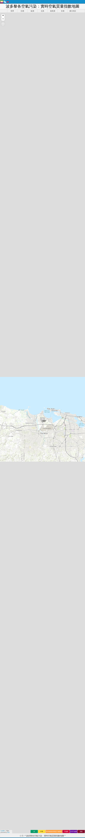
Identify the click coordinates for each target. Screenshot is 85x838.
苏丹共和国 (71, 420)
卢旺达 (27, 448)
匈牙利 (27, 503)
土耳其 (27, 446)
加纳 (5, 432)
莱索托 (27, 422)
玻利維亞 (49, 501)
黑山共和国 (71, 443)
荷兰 (5, 446)
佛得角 (27, 508)
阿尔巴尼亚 (71, 427)
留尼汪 (27, 455)
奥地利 (27, 479)
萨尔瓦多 (49, 429)
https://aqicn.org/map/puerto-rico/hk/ (42, 80)
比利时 (27, 482)
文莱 (5, 484)
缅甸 (5, 427)
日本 (5, 474)
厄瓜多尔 (49, 439)
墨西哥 (27, 451)
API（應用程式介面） (42, 768)
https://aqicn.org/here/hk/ (42, 98)
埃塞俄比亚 (71, 434)
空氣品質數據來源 (42, 759)
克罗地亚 (49, 467)
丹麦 (5, 439)
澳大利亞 (49, 484)
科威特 (6, 498)
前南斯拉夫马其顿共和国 (73, 502)
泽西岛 (27, 417)
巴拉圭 (27, 460)
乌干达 (27, 441)
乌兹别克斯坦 (72, 472)
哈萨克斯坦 (71, 439)
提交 (63, 805)
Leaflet (3, 72)
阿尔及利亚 (71, 453)
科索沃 (27, 436)
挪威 (5, 443)
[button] (3, 15)
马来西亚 (49, 424)
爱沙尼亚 (49, 422)
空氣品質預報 (42, 763)
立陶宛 (27, 415)
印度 (5, 465)
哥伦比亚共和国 (73, 479)
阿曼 (5, 434)
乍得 (5, 479)
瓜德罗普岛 (71, 441)
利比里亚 (49, 479)
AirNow (70, 571)
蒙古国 (6, 508)
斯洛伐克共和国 (73, 477)
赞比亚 (27, 432)
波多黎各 (49, 443)
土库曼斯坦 (71, 415)
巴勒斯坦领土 (72, 460)
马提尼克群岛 (72, 463)
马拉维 (27, 427)
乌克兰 (27, 443)
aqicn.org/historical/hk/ (41, 344)
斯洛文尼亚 (50, 505)
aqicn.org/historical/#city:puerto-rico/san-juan (50, 321)
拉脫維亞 (49, 489)
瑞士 (5, 458)
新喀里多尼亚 (72, 458)
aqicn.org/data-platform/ (42, 348)
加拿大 (27, 496)
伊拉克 (27, 489)
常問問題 (41, 753)
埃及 (5, 448)
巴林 (5, 486)
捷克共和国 (71, 429)
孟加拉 (27, 484)
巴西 (5, 491)
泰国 (5, 463)
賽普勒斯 (49, 453)
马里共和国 (71, 446)
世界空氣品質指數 (16, 688)
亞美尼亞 (49, 465)
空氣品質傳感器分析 (42, 749)
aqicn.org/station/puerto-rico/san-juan (50, 324)
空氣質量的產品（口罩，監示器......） (42, 766)
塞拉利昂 (49, 446)
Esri (8, 74)
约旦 (5, 470)
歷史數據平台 (42, 770)
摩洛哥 (6, 501)
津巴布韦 (49, 458)
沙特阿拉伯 (71, 432)
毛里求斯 (49, 463)
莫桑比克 (49, 427)
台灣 (5, 482)
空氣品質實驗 (42, 746)
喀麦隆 (48, 417)
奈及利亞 (49, 432)
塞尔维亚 (49, 420)
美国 (5, 477)
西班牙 (27, 498)
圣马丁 (6, 496)
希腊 (5, 420)
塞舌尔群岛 (71, 422)
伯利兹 (27, 494)
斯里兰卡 (49, 477)
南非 (5, 467)
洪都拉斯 (49, 472)
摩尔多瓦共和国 (73, 484)
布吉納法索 (50, 508)
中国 (5, 424)
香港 (5, 460)
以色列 (27, 505)
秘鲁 (5, 415)
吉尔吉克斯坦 (72, 470)
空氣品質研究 (41, 739)
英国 (5, 451)
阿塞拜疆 (49, 491)
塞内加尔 (49, 436)
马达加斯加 (71, 451)
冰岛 (5, 417)
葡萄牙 (27, 463)
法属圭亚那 (71, 448)
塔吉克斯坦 (71, 417)
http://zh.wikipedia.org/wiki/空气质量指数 (46, 662)
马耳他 (27, 420)
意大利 (27, 472)
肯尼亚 (6, 505)
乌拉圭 (27, 439)
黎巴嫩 (27, 474)
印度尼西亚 (71, 436)
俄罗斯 (27, 453)
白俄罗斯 (49, 441)
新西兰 (27, 467)
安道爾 (27, 424)
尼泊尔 (27, 470)
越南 (5, 472)
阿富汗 (48, 415)
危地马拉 (49, 482)
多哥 (5, 489)
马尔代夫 (49, 460)
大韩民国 (49, 470)
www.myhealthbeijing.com (70, 675)
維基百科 (56, 668)
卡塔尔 (27, 458)
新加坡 (27, 429)
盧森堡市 (49, 486)
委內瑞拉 (49, 474)
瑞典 (5, 436)
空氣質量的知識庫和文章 (42, 744)
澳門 (5, 441)
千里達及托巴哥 (73, 482)
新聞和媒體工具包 (42, 734)
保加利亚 (49, 498)
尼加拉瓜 (49, 434)
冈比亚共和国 (72, 467)
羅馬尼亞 (49, 451)
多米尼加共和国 (73, 474)
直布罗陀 (49, 494)
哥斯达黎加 (71, 455)
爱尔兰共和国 (72, 465)
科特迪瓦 (49, 448)
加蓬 (5, 455)
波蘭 (5, 429)
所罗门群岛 (71, 424)
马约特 (27, 434)
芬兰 (5, 453)
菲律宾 (27, 465)
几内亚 (27, 486)
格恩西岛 (49, 496)
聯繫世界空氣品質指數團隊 (42, 731)
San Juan (8, 370)
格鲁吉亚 (49, 503)
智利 (5, 422)
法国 (5, 494)
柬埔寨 (6, 503)
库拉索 (27, 491)
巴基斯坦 (49, 455)
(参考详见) (42, 619)
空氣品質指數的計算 (42, 761)
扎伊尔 (27, 477)
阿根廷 (27, 501)
